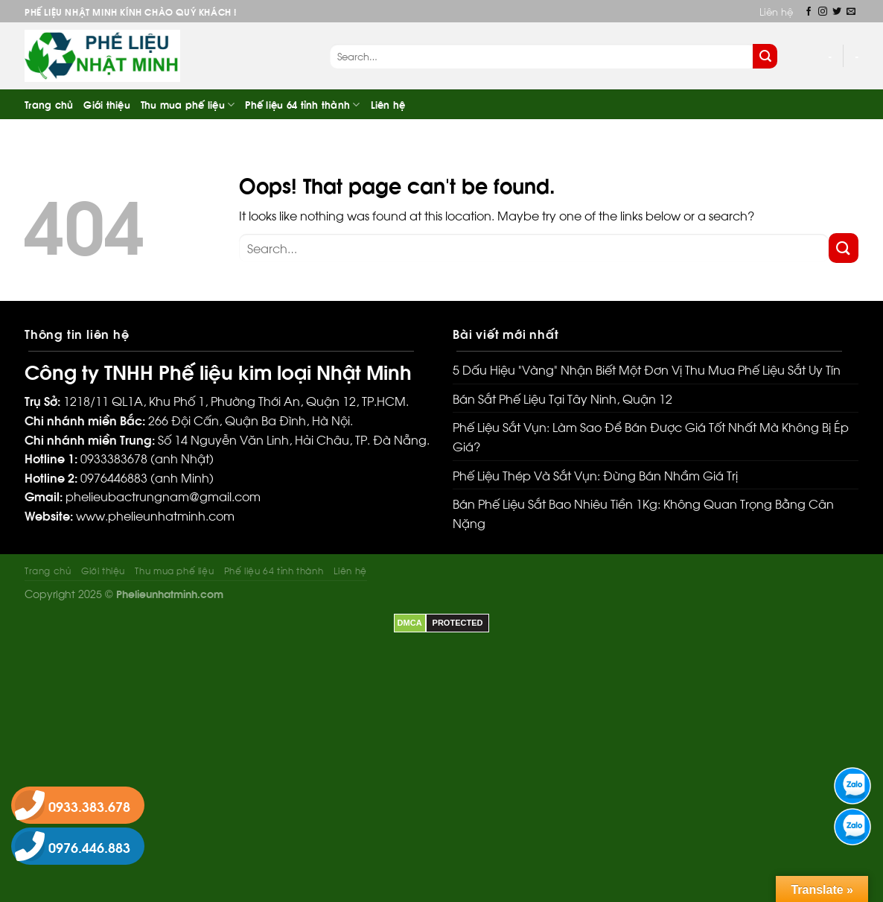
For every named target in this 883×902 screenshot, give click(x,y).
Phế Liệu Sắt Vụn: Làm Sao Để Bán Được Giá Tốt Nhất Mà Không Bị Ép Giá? (651, 436)
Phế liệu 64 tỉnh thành (302, 105)
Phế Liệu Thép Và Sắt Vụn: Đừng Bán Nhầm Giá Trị (595, 474)
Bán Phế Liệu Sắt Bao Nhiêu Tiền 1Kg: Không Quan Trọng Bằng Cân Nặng (643, 513)
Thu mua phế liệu (188, 105)
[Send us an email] (851, 12)
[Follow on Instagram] (822, 12)
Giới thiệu (106, 104)
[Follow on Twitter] (836, 12)
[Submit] (765, 56)
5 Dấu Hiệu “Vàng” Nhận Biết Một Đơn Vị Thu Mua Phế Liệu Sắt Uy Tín (647, 369)
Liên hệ (776, 11)
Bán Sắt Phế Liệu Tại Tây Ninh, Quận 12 (562, 398)
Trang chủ (49, 104)
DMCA (410, 622)
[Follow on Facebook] (808, 12)
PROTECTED (458, 622)
